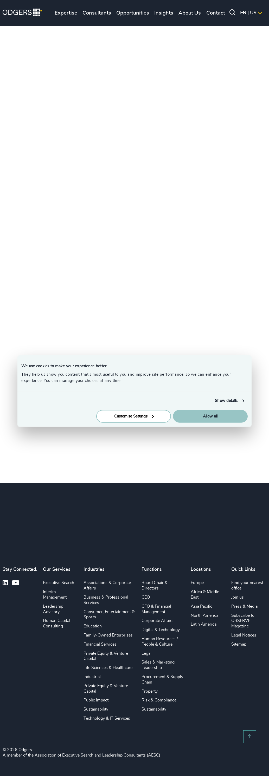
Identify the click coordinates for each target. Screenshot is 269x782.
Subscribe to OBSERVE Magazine (242, 620)
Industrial (92, 677)
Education (93, 626)
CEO (146, 597)
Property (150, 691)
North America (204, 615)
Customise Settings (134, 416)
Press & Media (244, 606)
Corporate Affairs (158, 621)
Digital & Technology (161, 630)
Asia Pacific (201, 606)
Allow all (210, 416)
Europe (197, 583)
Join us (237, 597)
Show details (226, 401)
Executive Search (58, 583)
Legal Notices (243, 635)
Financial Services (100, 644)
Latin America (203, 624)
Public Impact (96, 700)
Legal (146, 653)
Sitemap (238, 644)
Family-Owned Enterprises (108, 635)
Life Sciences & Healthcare (108, 668)
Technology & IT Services (107, 718)
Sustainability (96, 709)
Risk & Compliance (159, 700)
